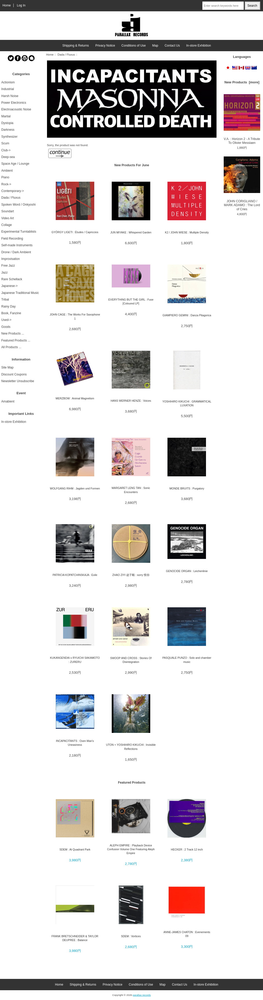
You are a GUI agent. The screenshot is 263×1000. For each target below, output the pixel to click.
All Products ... (11, 347)
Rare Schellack (11, 279)
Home (7, 5)
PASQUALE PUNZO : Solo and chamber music (186, 659)
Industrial (7, 89)
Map (155, 45)
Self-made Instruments (17, 245)
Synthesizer (9, 136)
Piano (5, 177)
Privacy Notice (105, 45)
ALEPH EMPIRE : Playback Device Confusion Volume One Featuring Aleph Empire (131, 849)
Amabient (7, 401)
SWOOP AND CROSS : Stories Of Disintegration (131, 659)
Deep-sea (8, 157)
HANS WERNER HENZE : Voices (131, 400)
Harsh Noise (9, 96)
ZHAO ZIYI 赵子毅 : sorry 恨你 (130, 574)
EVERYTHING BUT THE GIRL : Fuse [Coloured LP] (130, 301)
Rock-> (6, 184)
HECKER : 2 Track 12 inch (187, 849)
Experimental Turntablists (18, 231)
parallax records (142, 995)
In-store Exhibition (198, 45)
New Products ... (12, 333)
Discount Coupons (14, 374)
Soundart (7, 211)
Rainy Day (8, 306)
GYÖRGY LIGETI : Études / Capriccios (75, 232)
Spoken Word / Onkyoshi (18, 204)
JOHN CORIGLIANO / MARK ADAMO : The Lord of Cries (242, 183)
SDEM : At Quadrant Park (75, 849)
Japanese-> (9, 286)
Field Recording (12, 238)
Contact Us (172, 45)
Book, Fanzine (11, 313)
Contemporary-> (12, 191)
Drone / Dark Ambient (16, 252)
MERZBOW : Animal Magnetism (75, 398)
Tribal (5, 299)
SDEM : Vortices (131, 936)
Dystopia (7, 123)
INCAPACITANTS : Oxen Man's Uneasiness (75, 742)
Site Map (7, 367)
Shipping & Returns (75, 45)
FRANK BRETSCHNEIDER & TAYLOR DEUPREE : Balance (74, 938)
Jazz (4, 272)
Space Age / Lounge (15, 163)
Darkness (7, 129)
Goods (6, 327)
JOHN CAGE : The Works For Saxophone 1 (75, 316)
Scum (5, 143)
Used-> (6, 320)
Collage (6, 225)
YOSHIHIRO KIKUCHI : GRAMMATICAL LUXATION (186, 403)
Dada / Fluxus (66, 54)
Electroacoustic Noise (16, 109)
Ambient (7, 170)
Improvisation (10, 259)
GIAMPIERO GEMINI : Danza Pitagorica (187, 315)
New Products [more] (241, 82)
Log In (21, 5)
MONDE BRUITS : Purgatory (187, 488)
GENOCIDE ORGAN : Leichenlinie (187, 571)
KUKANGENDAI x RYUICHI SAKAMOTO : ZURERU (75, 659)
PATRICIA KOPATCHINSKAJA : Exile (75, 574)
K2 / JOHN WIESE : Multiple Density (187, 232)
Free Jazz (8, 265)
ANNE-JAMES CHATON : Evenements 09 (187, 934)
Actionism (8, 82)
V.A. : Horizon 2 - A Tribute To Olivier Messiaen (242, 119)
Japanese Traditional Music (20, 293)
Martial (6, 116)
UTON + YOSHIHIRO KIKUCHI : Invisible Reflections (131, 746)
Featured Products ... (15, 340)
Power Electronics (13, 102)
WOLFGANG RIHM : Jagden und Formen (75, 488)
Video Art (7, 218)
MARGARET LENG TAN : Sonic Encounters (131, 489)
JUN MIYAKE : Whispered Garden (131, 232)
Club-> (6, 150)
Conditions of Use (133, 45)
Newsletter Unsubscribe (17, 381)
